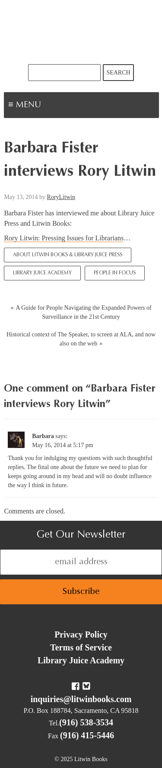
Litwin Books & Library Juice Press (81, 32)
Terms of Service (81, 647)
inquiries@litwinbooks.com (81, 699)
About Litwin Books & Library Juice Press (67, 255)
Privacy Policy (81, 634)
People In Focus (115, 273)
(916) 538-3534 (86, 722)
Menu (54, 106)
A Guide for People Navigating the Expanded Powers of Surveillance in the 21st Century (83, 312)
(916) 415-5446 (87, 735)
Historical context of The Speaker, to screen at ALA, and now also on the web (81, 339)
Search (118, 72)
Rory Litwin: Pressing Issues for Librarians (64, 238)
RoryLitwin (61, 197)
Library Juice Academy (42, 273)
